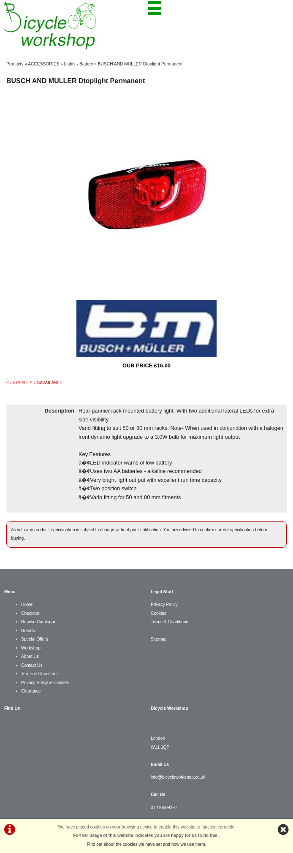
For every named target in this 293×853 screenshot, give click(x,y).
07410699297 (164, 807)
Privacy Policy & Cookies (45, 682)
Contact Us (32, 665)
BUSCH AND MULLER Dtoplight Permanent (140, 64)
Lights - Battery (78, 64)
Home (27, 604)
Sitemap (159, 639)
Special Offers (34, 639)
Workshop (31, 648)
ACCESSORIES (43, 64)
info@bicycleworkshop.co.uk (178, 777)
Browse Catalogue (39, 621)
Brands (28, 630)
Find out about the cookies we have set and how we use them (146, 844)
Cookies (158, 613)
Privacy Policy (164, 604)
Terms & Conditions (40, 673)
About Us (30, 656)
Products (14, 64)
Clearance (31, 691)
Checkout (30, 613)
